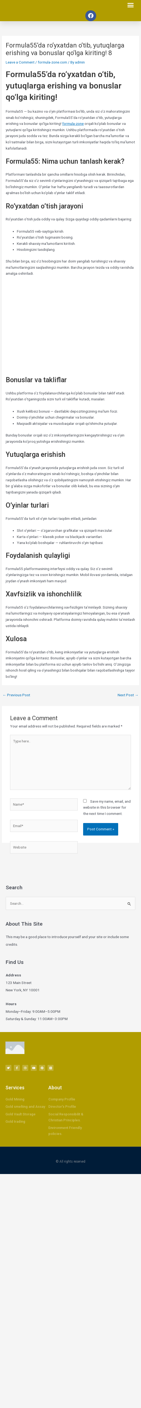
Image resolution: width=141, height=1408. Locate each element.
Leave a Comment (20, 62)
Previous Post (16, 695)
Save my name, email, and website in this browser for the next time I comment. (107, 807)
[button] (131, 5)
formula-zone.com (52, 62)
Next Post (128, 695)
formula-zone (73, 123)
